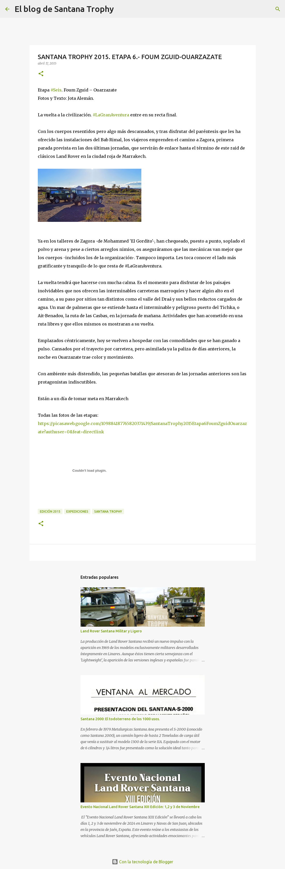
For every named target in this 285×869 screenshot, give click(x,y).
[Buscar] (121, 9)
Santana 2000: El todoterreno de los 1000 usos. (120, 719)
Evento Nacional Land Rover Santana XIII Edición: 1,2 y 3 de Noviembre (140, 807)
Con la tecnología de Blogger (142, 861)
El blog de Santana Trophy (64, 8)
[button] (41, 73)
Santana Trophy (108, 511)
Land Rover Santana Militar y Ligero (111, 631)
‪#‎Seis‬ (56, 90)
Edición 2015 (50, 511)
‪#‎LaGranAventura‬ (111, 114)
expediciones (77, 511)
